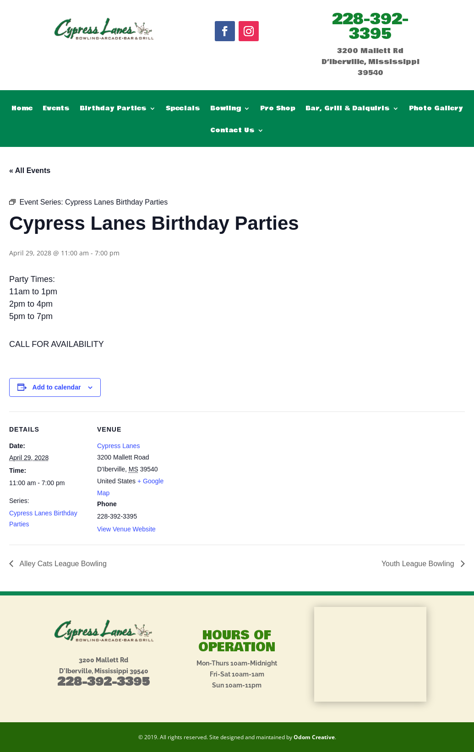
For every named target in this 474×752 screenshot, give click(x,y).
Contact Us (232, 131)
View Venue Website (126, 529)
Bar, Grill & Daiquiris (347, 109)
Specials (183, 109)
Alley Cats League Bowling (62, 564)
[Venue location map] (233, 475)
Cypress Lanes (118, 445)
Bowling (225, 109)
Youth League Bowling (418, 564)
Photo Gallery (436, 109)
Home (22, 109)
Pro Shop (277, 109)
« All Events (29, 170)
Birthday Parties (113, 109)
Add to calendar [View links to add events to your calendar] (57, 387)
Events (56, 109)
